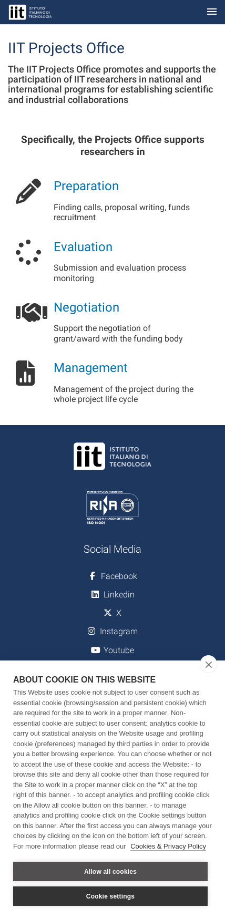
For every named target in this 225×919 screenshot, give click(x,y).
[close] (208, 664)
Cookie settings (110, 896)
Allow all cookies (110, 871)
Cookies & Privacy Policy (168, 846)
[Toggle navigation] (212, 12)
